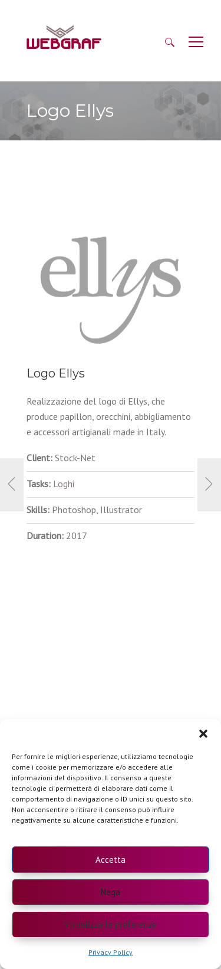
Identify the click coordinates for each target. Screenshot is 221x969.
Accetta (110, 859)
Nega (110, 892)
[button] (203, 734)
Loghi (63, 484)
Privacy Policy (110, 952)
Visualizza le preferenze (110, 924)
